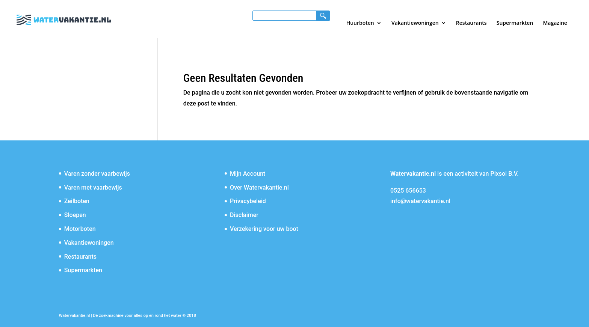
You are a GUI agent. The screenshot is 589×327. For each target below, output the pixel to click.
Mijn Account (248, 173)
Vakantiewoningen (415, 23)
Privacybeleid (248, 201)
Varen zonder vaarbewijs (97, 173)
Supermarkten (515, 23)
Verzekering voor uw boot (264, 228)
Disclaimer (244, 215)
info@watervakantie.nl (420, 201)
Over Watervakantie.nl (259, 187)
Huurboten (360, 23)
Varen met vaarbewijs (93, 187)
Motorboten (80, 228)
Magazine (555, 23)
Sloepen (75, 215)
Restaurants (471, 23)
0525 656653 (408, 190)
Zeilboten (76, 201)
